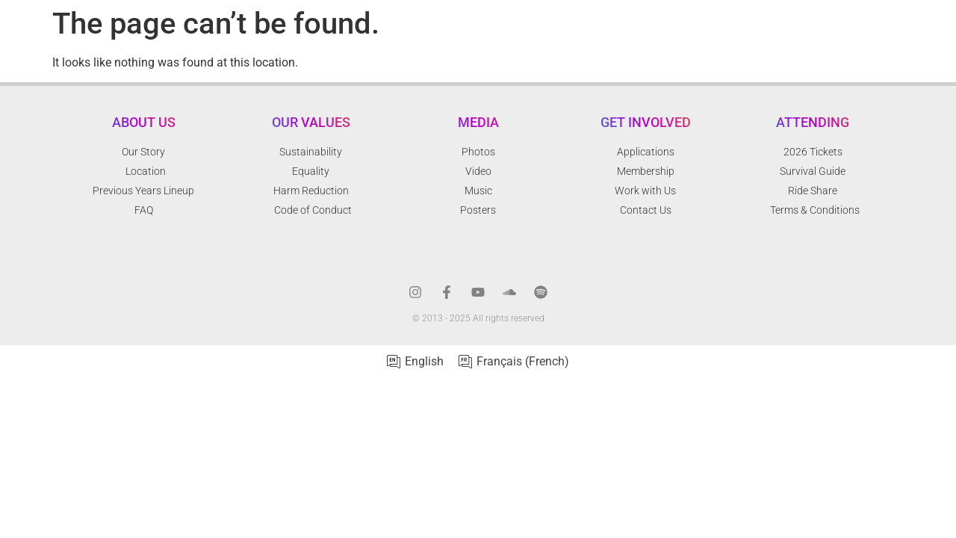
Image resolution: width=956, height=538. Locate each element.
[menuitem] (415, 362)
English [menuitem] (424, 361)
